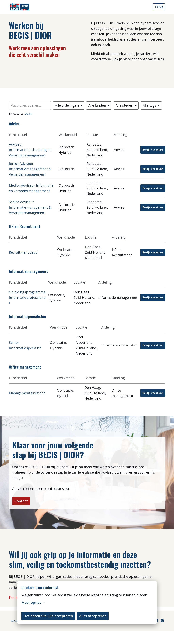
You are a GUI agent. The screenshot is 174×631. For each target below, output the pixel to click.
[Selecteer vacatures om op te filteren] (68, 105)
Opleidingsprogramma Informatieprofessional (27, 297)
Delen (28, 113)
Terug (159, 7)
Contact (23, 503)
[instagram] (162, 621)
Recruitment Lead (23, 252)
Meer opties (33, 603)
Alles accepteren (92, 616)
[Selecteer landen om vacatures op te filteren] (98, 105)
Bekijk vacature (152, 150)
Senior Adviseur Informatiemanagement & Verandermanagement (30, 207)
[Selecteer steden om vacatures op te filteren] (126, 105)
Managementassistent (27, 393)
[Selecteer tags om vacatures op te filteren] (151, 105)
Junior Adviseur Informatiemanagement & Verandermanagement (30, 169)
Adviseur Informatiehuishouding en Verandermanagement (30, 149)
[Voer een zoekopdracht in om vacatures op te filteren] (30, 105)
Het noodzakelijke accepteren (48, 616)
